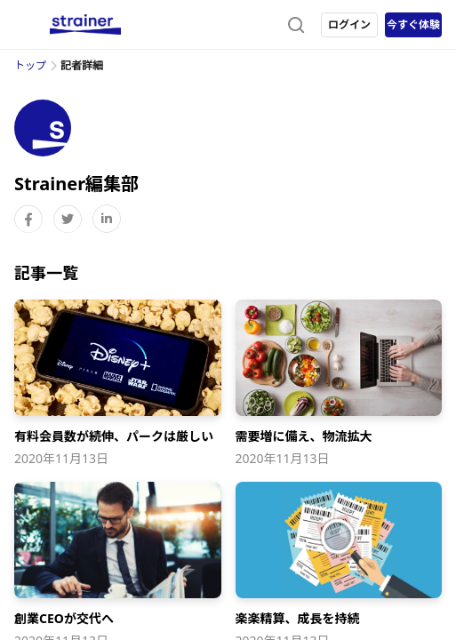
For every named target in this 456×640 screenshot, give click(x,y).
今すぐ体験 (413, 24)
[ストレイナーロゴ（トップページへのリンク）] (85, 25)
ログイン (349, 24)
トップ (30, 65)
